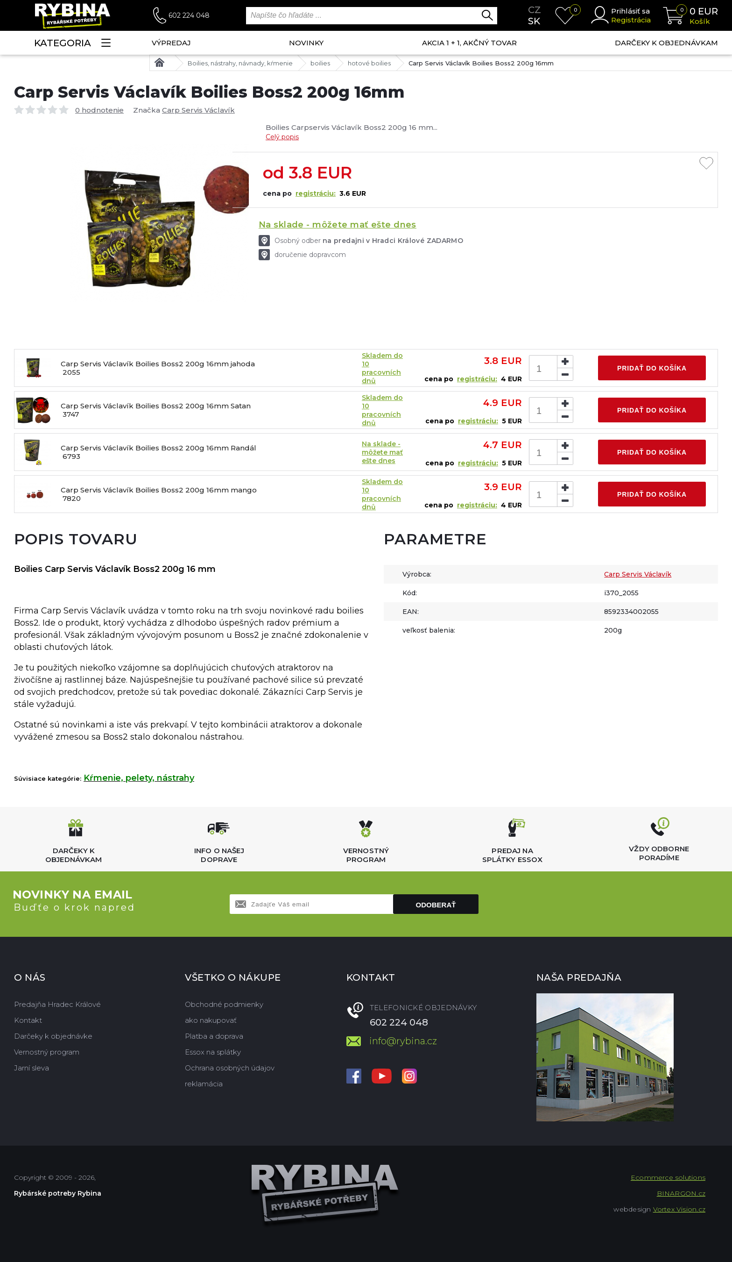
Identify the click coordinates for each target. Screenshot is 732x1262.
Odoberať (436, 905)
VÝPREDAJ (171, 42)
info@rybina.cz (403, 1041)
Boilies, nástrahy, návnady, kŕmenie (240, 63)
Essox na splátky (213, 1052)
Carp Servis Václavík (198, 110)
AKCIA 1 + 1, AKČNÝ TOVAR (469, 42)
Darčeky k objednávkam (666, 42)
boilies (320, 63)
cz (534, 9)
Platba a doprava (214, 1036)
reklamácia (204, 1083)
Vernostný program (46, 1052)
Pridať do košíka (652, 368)
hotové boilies (369, 63)
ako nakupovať (211, 1020)
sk (534, 21)
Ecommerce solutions (668, 1177)
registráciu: (316, 193)
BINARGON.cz (681, 1193)
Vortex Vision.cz (679, 1209)
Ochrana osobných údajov (229, 1067)
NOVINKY (306, 42)
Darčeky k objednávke (53, 1036)
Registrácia (631, 19)
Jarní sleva (31, 1067)
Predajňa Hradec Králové (57, 1004)
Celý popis (282, 137)
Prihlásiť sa (630, 11)
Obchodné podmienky (224, 1004)
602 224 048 (189, 15)
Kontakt (28, 1020)
